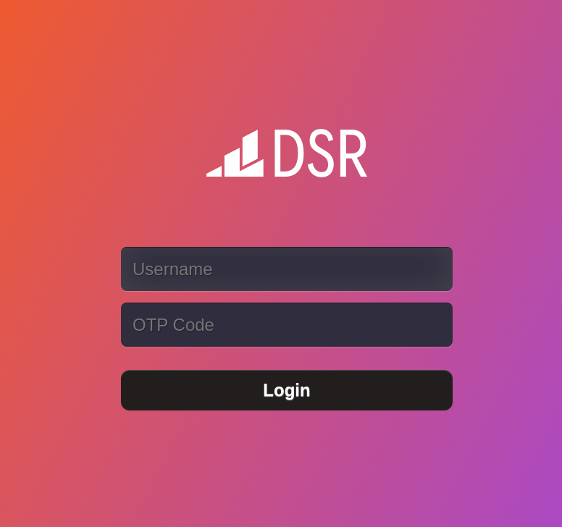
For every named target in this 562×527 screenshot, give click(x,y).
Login (286, 390)
